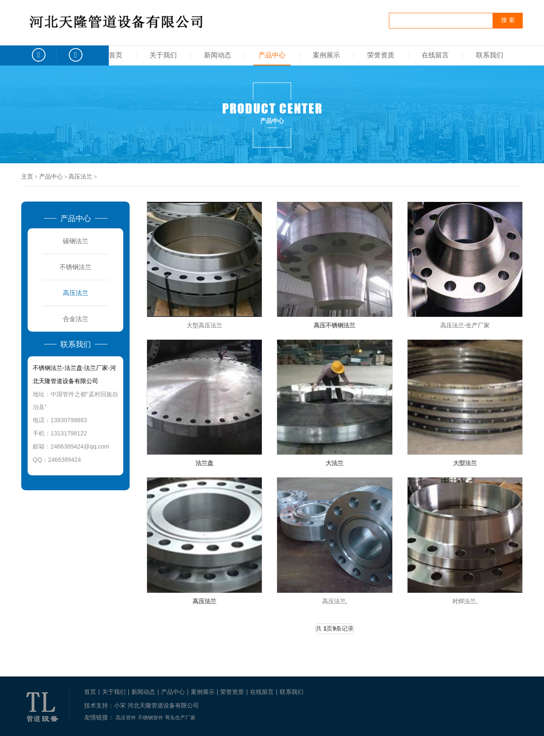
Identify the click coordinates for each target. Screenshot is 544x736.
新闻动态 (217, 55)
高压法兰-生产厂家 (465, 325)
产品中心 (272, 55)
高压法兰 (80, 176)
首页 (115, 55)
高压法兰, (335, 601)
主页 (27, 176)
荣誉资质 (380, 55)
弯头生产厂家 (180, 718)
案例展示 (326, 55)
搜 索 (508, 20)
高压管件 (126, 718)
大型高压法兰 (204, 325)
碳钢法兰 (75, 240)
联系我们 (489, 55)
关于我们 (163, 55)
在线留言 (435, 55)
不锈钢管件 (150, 718)
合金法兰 (75, 318)
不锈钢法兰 (75, 266)
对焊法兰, (465, 601)
